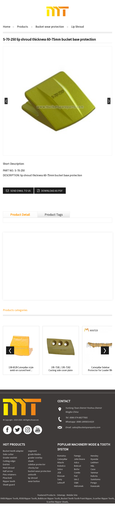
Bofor (77, 469)
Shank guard (9, 484)
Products (22, 26)
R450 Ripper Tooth (9, 498)
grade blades (34, 454)
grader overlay (35, 457)
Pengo (94, 482)
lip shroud (33, 477)
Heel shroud (8, 467)
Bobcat (77, 465)
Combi (77, 472)
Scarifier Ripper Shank (57, 501)
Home (6, 26)
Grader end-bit (10, 457)
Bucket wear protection (49, 26)
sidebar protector (36, 464)
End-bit (6, 464)
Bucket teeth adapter (13, 450)
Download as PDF (52, 190)
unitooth (32, 474)
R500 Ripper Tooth (28, 498)
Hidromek (78, 486)
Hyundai (94, 459)
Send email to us (20, 190)
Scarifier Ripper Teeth (103, 498)
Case (93, 469)
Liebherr (95, 462)
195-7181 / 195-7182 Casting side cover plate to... (61, 369)
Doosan (61, 475)
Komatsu (61, 455)
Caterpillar (62, 459)
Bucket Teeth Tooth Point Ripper (76, 498)
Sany (59, 479)
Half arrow (8, 471)
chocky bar (33, 467)
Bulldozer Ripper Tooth (49, 498)
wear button (34, 481)
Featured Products (46, 495)
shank (31, 461)
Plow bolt (7, 477)
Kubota (94, 475)
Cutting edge (9, 461)
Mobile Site (72, 495)
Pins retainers (9, 474)
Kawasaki (95, 486)
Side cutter (8, 454)
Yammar (94, 472)
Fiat (75, 475)
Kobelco (61, 465)
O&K (76, 482)
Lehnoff (61, 482)
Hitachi (60, 462)
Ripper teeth (9, 481)
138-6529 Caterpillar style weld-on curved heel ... (21, 369)
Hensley (94, 455)
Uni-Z (76, 479)
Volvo (60, 469)
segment (32, 450)
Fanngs (77, 455)
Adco (76, 462)
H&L (92, 465)
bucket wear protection (39, 471)
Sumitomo (95, 479)
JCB (59, 472)
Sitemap (61, 495)
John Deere (79, 459)
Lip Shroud (77, 26)
